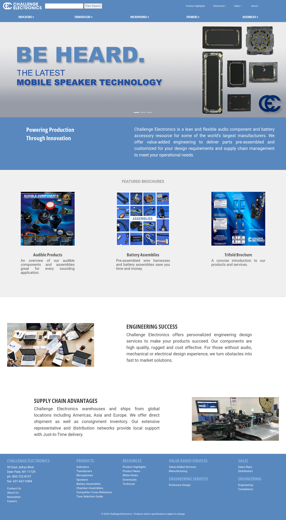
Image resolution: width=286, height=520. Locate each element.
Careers (12, 501)
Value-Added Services (182, 467)
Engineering (245, 485)
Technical (129, 484)
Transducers (84, 471)
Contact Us (14, 488)
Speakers (82, 479)
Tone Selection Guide (89, 496)
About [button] (254, 6)
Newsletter (14, 497)
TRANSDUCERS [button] (79, 17)
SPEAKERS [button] (191, 17)
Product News (131, 471)
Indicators (82, 467)
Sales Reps (245, 467)
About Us (13, 492)
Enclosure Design (180, 485)
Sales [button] (237, 6)
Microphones (84, 475)
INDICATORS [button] (23, 17)
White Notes (130, 475)
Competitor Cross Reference (94, 492)
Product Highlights (195, 6)
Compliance (245, 489)
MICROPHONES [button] (135, 17)
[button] (21, 69)
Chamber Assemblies (89, 488)
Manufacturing (178, 471)
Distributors (245, 471)
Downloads (130, 479)
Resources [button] (219, 6)
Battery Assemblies (88, 484)
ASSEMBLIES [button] (247, 17)
